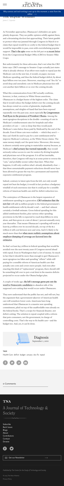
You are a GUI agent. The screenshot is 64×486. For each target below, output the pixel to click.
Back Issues (7, 427)
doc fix (36, 355)
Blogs (5, 430)
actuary (29, 355)
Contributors (8, 436)
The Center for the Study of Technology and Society (29, 470)
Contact (6, 439)
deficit (16, 355)
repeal (42, 355)
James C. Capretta (9, 20)
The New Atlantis (13, 475)
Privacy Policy (7, 479)
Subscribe (7, 424)
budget (23, 355)
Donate (6, 442)
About (5, 433)
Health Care (8, 355)
